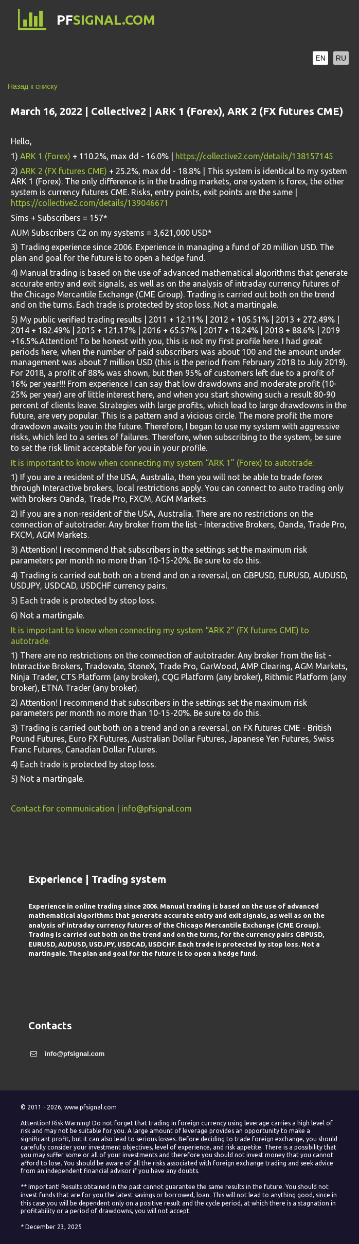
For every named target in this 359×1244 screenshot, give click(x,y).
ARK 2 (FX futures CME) (63, 171)
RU (341, 58)
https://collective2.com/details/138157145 (254, 156)
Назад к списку (33, 86)
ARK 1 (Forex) (45, 156)
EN (320, 58)
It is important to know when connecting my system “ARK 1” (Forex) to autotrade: (163, 462)
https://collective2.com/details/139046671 (90, 203)
